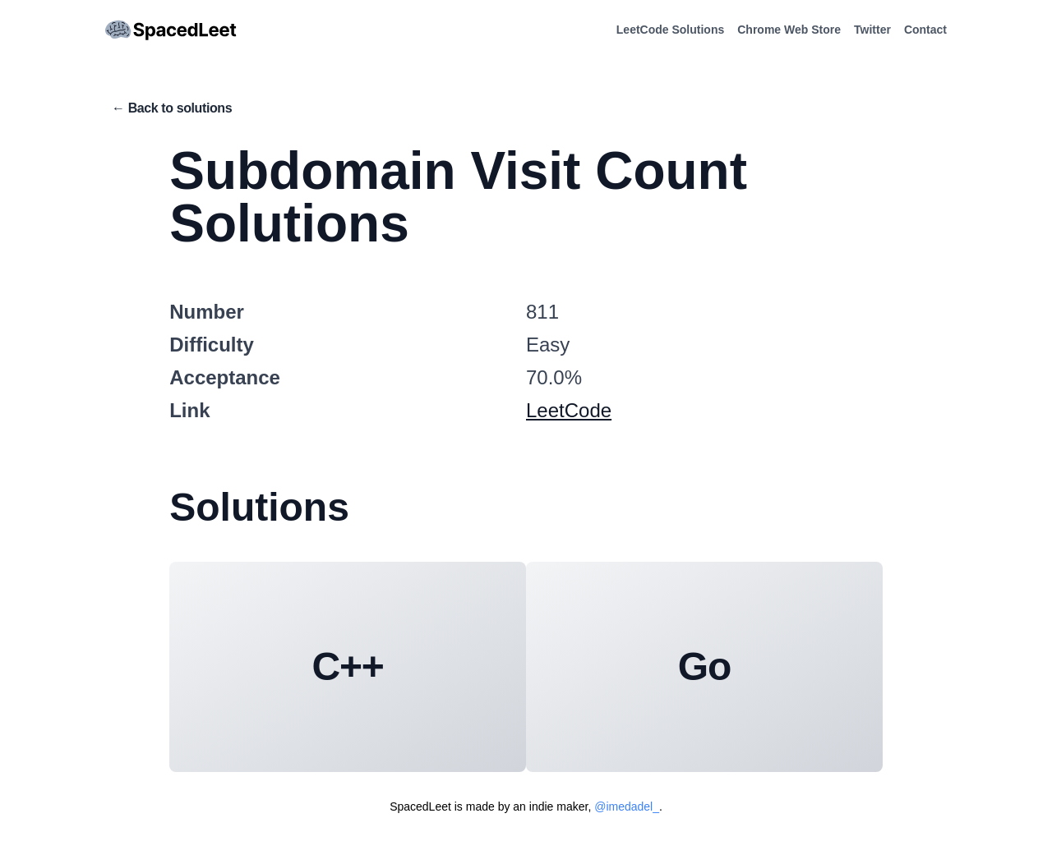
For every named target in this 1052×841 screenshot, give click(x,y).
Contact (925, 29)
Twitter (872, 29)
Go (704, 666)
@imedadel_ (626, 806)
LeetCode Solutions (670, 29)
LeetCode (568, 410)
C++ (348, 666)
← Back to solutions (172, 108)
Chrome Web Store (789, 29)
